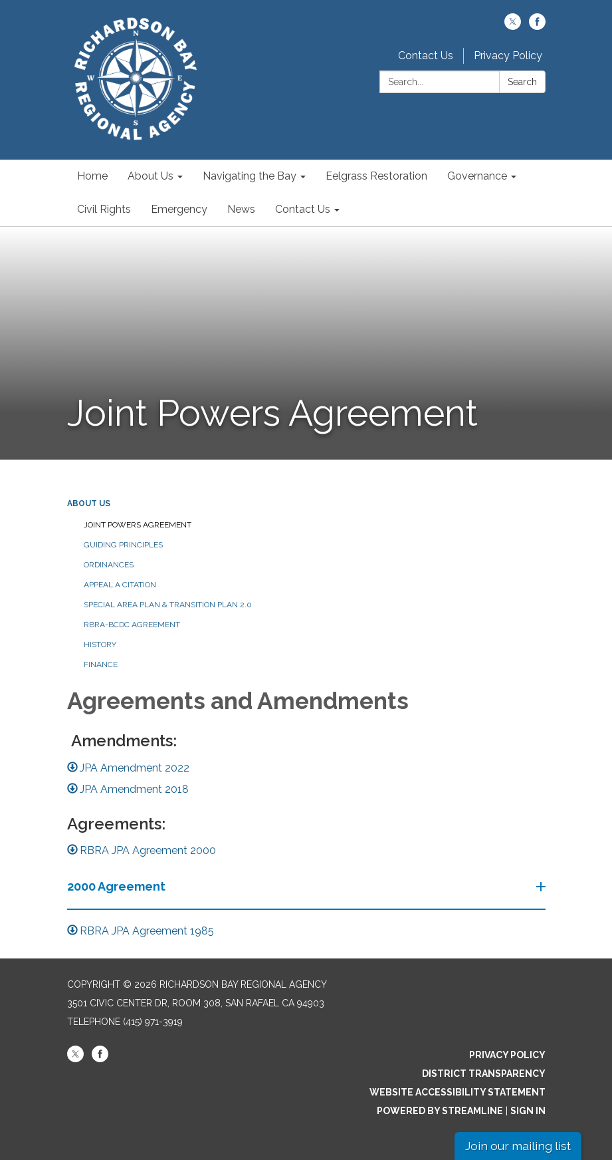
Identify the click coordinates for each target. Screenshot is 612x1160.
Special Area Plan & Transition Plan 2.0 (168, 604)
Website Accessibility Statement (457, 1092)
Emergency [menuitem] (179, 209)
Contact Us (425, 55)
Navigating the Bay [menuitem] (249, 176)
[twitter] (512, 26)
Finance (101, 664)
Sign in (528, 1110)
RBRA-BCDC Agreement (132, 624)
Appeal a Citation (120, 584)
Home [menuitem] (92, 176)
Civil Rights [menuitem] (104, 209)
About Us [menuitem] (150, 176)
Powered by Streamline (440, 1110)
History (100, 644)
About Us (88, 503)
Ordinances (109, 564)
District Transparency (484, 1073)
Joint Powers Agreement (137, 524)
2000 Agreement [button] (117, 886)
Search (522, 81)
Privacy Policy (508, 55)
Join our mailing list (518, 1146)
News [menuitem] (241, 209)
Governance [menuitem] (477, 176)
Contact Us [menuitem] (302, 209)
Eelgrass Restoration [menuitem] (376, 176)
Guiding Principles (123, 544)
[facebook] (537, 26)
